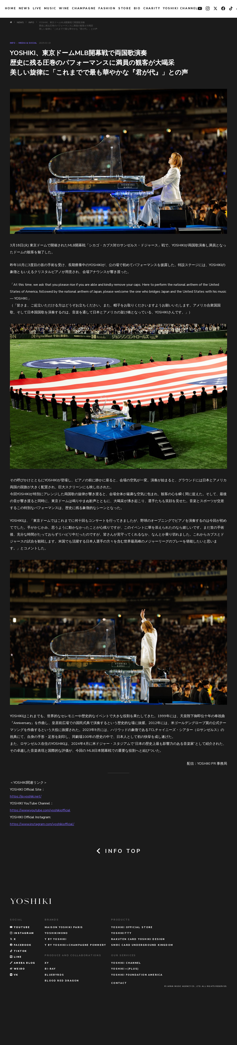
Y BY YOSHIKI (55, 977)
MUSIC (50, 8)
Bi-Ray (50, 1007)
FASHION (106, 8)
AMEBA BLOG (22, 1001)
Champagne (84, 8)
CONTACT (119, 1021)
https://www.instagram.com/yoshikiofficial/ (42, 824)
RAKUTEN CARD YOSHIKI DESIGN (138, 977)
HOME (10, 8)
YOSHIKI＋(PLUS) (125, 1007)
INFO (12, 43)
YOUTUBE (20, 965)
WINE (64, 8)
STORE (124, 8)
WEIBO (17, 1007)
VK (14, 1013)
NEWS (24, 8)
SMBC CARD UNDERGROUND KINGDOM (142, 983)
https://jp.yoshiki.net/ (25, 796)
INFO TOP (119, 851)
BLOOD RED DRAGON (62, 1019)
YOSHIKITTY (121, 971)
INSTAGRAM (22, 971)
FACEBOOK (20, 983)
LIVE (37, 8)
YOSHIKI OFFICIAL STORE (132, 965)
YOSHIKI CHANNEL (180, 8)
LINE (16, 995)
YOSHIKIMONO (56, 971)
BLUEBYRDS (54, 1013)
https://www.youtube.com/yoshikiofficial (40, 810)
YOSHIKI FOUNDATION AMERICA (137, 1013)
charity (151, 8)
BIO (137, 8)
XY (47, 1001)
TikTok (18, 989)
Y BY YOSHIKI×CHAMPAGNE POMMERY (75, 983)
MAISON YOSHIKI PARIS (64, 965)
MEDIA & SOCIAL (28, 43)
